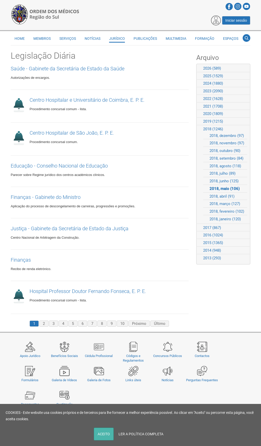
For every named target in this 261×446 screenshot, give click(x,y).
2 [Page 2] (44, 323)
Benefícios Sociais (64, 356)
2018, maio (225, 188)
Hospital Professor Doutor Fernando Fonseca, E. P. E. (88, 291)
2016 (213, 235)
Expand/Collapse (244, 68)
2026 (212, 68)
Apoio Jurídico (30, 356)
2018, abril (222, 196)
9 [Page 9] (112, 323)
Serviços (67, 38)
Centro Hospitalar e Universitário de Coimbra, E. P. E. (87, 100)
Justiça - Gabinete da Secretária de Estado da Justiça (69, 228)
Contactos (202, 356)
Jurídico (117, 38)
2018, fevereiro (227, 211)
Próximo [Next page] (139, 323)
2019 (213, 121)
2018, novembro (227, 143)
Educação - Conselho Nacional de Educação (59, 166)
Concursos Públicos (167, 356)
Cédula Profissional (99, 356)
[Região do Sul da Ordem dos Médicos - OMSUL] (45, 13)
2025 (213, 76)
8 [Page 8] (102, 323)
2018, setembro (226, 158)
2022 (213, 98)
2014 (212, 250)
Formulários (29, 380)
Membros (42, 38)
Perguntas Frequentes (202, 380)
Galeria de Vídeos (64, 380)
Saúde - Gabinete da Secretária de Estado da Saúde (67, 69)
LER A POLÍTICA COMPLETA (141, 434)
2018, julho (223, 173)
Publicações (145, 38)
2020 (213, 113)
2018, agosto (225, 166)
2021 (213, 106)
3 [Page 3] (54, 323)
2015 (213, 242)
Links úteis (133, 380)
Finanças (21, 260)
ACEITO (104, 434)
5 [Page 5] (73, 323)
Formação (204, 38)
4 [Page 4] (63, 323)
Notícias (168, 380)
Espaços (230, 38)
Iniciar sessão (236, 20)
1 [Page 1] (34, 323)
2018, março (225, 203)
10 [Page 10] (122, 323)
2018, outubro (225, 150)
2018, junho (224, 181)
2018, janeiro (225, 219)
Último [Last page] (159, 323)
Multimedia (176, 38)
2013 (212, 258)
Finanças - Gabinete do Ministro (46, 197)
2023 (213, 91)
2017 (212, 227)
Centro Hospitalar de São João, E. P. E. (72, 133)
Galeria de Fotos (99, 380)
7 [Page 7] (92, 323)
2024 (213, 83)
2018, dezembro (227, 135)
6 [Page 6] (83, 323)
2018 (213, 129)
